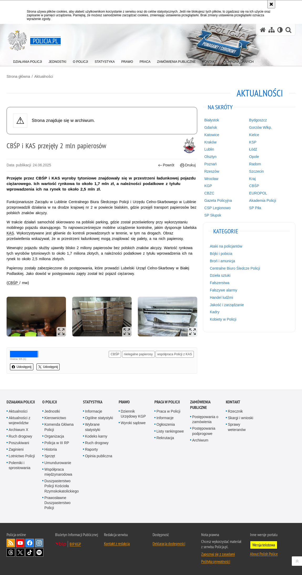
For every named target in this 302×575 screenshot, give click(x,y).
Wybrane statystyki (92, 427)
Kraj (252, 179)
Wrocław (211, 179)
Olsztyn (210, 157)
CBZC (209, 193)
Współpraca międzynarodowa (58, 471)
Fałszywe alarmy (223, 290)
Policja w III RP (56, 443)
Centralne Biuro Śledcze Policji (235, 268)
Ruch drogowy (20, 436)
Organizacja (54, 436)
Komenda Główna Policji (59, 427)
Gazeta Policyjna (218, 200)
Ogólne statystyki (99, 418)
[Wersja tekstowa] (280, 30)
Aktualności (43, 76)
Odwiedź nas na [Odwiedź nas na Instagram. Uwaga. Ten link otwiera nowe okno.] (39, 543)
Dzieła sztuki (220, 275)
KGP (208, 186)
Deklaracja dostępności (169, 543)
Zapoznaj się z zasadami (218, 554)
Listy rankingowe (170, 431)
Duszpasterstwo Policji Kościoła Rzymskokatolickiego (61, 486)
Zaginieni (16, 449)
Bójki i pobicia (221, 253)
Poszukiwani (19, 443)
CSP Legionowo (217, 208)
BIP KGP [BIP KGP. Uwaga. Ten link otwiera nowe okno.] (75, 544)
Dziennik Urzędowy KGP (133, 413)
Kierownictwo (55, 418)
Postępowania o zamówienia (205, 419)
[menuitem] (28, 60)
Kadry (215, 312)
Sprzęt (49, 456)
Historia (50, 449)
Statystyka (92, 402)
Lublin (209, 149)
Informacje (93, 411)
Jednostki (52, 411)
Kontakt (233, 402)
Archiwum (200, 440)
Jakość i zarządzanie (227, 305)
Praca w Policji (167, 402)
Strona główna (18, 76)
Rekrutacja (165, 438)
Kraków (210, 142)
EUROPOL (258, 193)
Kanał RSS (11, 543)
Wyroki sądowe (133, 423)
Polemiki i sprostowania (19, 465)
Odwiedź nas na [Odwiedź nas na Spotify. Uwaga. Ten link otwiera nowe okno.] (39, 552)
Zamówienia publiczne (200, 404)
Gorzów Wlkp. (260, 127)
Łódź (253, 149)
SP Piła (255, 208)
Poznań (210, 164)
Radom (255, 164)
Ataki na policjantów (226, 246)
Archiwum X (18, 430)
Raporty (91, 449)
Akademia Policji (262, 200)
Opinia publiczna (98, 456)
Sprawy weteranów (237, 427)
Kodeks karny (96, 436)
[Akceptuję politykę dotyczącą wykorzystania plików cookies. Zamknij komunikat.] (271, 4)
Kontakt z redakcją (117, 543)
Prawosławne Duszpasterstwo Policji (57, 503)
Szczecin (256, 171)
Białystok (211, 120)
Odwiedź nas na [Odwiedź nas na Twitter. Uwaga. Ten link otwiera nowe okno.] (20, 552)
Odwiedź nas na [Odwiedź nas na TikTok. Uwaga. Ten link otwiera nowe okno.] (29, 552)
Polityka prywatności (215, 561)
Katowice (211, 135)
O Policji (49, 402)
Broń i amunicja (222, 261)
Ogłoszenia (166, 424)
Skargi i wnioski (240, 418)
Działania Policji (21, 402)
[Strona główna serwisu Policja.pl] (263, 30)
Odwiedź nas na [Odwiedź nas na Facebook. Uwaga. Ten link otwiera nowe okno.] (29, 543)
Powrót (166, 165)
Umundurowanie (57, 463)
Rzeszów (211, 171)
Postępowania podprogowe (203, 430)
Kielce (254, 135)
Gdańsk (210, 127)
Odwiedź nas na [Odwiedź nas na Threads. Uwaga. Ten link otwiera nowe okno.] (11, 552)
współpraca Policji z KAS (174, 354)
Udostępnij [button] (22, 367)
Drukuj (188, 165)
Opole (254, 157)
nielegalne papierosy (138, 354)
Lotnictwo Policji (22, 456)
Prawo (124, 402)
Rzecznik (235, 411)
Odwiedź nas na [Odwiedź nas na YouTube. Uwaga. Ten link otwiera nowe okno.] (20, 543)
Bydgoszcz (258, 120)
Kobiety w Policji (223, 319)
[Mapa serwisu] (271, 30)
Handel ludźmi (221, 297)
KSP (253, 142)
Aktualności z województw (19, 420)
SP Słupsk (212, 215)
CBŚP (115, 354)
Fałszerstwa (220, 283)
